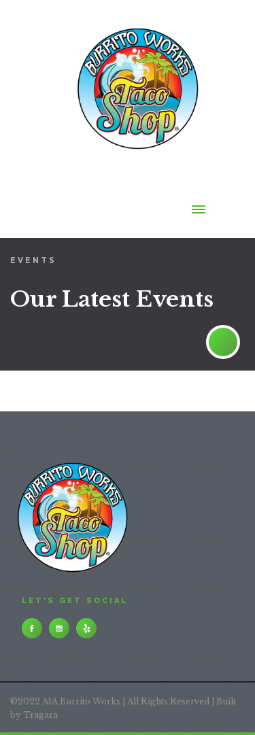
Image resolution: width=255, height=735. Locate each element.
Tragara (40, 715)
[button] (198, 222)
